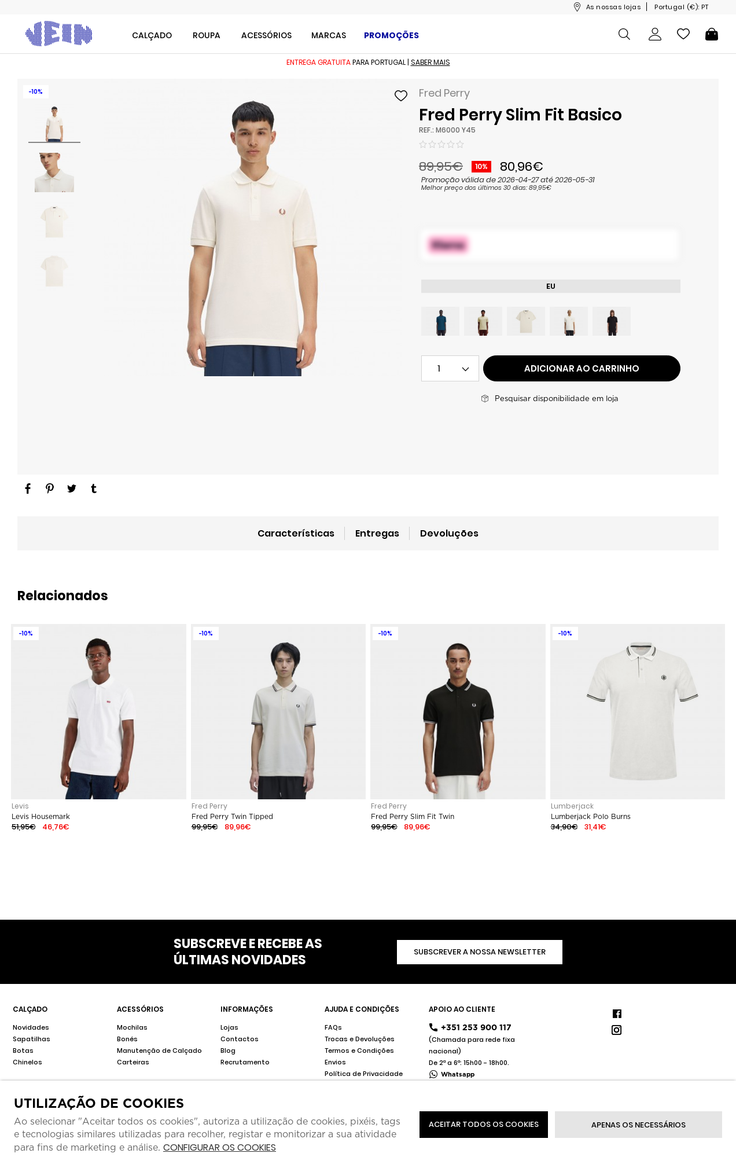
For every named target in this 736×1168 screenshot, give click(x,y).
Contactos (239, 1039)
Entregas (377, 533)
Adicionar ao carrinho (581, 368)
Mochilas (132, 1027)
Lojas (229, 1027)
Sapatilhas (31, 1039)
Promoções (391, 35)
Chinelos (27, 1062)
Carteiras (133, 1062)
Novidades (31, 1027)
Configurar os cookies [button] (219, 1148)
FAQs (333, 1027)
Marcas (328, 35)
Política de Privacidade (364, 1073)
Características (295, 533)
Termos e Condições (359, 1050)
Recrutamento (245, 1062)
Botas (23, 1050)
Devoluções (449, 533)
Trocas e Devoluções (360, 1039)
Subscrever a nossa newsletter (480, 951)
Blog (227, 1050)
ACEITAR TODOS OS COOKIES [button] (484, 1124)
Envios (335, 1062)
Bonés (127, 1039)
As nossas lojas (613, 7)
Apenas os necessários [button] (638, 1124)
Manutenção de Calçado (159, 1050)
